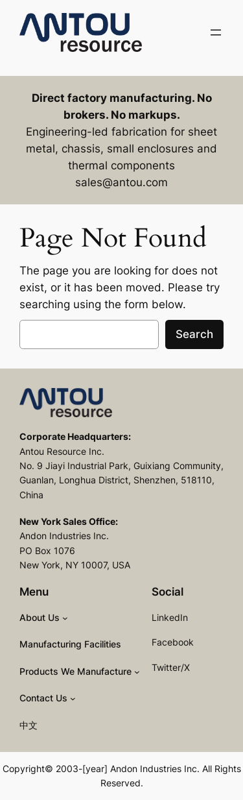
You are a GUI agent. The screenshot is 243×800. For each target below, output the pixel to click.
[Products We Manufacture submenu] (137, 672)
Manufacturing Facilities (70, 643)
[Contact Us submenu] (73, 698)
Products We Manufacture (75, 671)
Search (194, 334)
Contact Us (43, 697)
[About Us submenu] (65, 618)
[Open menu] (216, 32)
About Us (39, 617)
